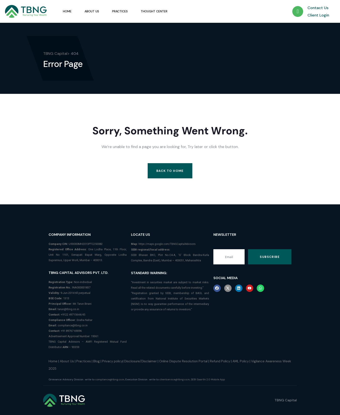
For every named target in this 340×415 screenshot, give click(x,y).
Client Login (318, 15)
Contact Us (318, 8)
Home (67, 11)
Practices (120, 11)
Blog (96, 361)
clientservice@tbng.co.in (174, 379)
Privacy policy (112, 361)
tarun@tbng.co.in (68, 309)
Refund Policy (220, 361)
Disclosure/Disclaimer (140, 361)
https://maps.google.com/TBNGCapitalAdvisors (167, 244)
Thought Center (154, 11)
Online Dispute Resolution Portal (183, 361)
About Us (92, 11)
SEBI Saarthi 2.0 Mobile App (208, 379)
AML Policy (240, 361)
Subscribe (270, 257)
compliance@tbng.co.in (73, 325)
